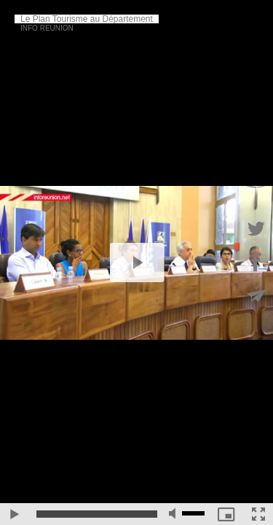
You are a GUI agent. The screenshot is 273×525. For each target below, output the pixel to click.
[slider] (96, 514)
